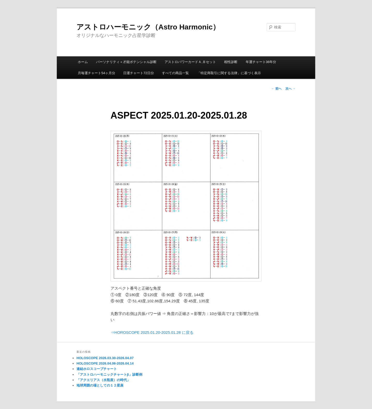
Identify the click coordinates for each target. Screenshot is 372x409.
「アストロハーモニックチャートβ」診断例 (109, 374)
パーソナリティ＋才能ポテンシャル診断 (126, 62)
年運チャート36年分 (261, 62)
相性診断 (230, 62)
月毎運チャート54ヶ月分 (96, 73)
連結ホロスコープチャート (96, 369)
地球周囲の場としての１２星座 (99, 385)
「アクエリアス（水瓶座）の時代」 (103, 380)
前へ (276, 88)
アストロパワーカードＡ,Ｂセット (190, 62)
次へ (290, 88)
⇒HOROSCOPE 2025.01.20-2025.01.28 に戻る (152, 332)
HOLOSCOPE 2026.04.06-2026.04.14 (105, 363)
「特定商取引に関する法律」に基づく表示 (229, 73)
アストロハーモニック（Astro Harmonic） (148, 27)
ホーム (83, 62)
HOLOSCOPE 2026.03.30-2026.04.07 (105, 358)
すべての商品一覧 (175, 73)
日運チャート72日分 (138, 73)
